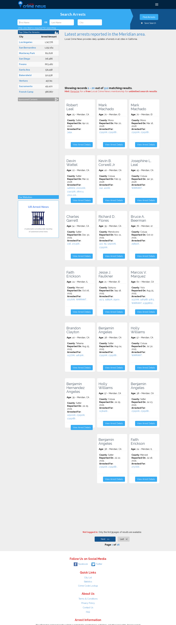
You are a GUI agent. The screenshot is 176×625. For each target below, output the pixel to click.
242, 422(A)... (105, 188)
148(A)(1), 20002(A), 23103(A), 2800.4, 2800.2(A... (76, 191)
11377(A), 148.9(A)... (76, 355)
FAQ (88, 612)
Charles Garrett (72, 219)
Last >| (123, 539)
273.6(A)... (136, 467)
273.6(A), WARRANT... (77, 299)
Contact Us (88, 607)
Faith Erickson (73, 274)
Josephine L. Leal (141, 163)
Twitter (96, 564)
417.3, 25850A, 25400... (110, 299)
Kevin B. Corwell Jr (107, 163)
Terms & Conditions (88, 599)
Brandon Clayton (73, 330)
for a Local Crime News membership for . (113, 91)
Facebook (81, 564)
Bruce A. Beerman (138, 219)
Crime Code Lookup (88, 586)
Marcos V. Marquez (138, 274)
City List (88, 577)
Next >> (105, 539)
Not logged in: (90, 532)
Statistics (88, 581)
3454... (70, 132)
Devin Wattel (71, 163)
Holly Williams (138, 330)
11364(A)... (104, 411)
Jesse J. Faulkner (106, 274)
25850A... (136, 244)
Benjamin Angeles (106, 330)
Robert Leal (72, 107)
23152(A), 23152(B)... (108, 132)
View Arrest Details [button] (82, 144)
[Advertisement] (38, 146)
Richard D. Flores (107, 219)
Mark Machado (106, 107)
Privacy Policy (88, 603)
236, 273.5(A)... (74, 244)
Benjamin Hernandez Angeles (75, 388)
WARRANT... (137, 188)
